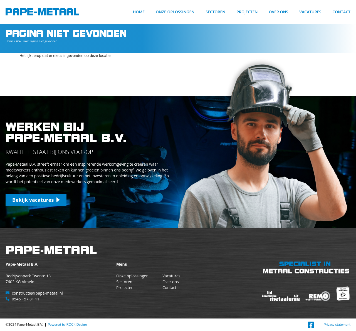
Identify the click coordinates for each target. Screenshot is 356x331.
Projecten (247, 11)
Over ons (278, 11)
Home (139, 11)
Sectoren (215, 11)
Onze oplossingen (175, 11)
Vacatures (310, 11)
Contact (341, 11)
